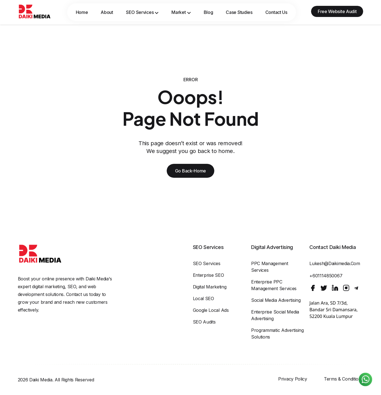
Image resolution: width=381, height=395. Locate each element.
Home (82, 12)
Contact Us (276, 12)
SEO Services (142, 12)
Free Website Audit (337, 11)
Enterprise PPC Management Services (274, 285)
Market (181, 12)
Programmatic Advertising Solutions (277, 333)
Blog (208, 12)
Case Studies (239, 12)
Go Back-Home (190, 171)
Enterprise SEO (208, 275)
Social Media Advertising (276, 300)
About (107, 12)
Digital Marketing (210, 287)
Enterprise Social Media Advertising (275, 315)
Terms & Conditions (343, 379)
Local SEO (203, 298)
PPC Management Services (269, 267)
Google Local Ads (211, 310)
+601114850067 (325, 275)
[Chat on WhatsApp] (365, 379)
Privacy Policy (292, 379)
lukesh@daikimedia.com (334, 263)
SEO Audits (204, 322)
